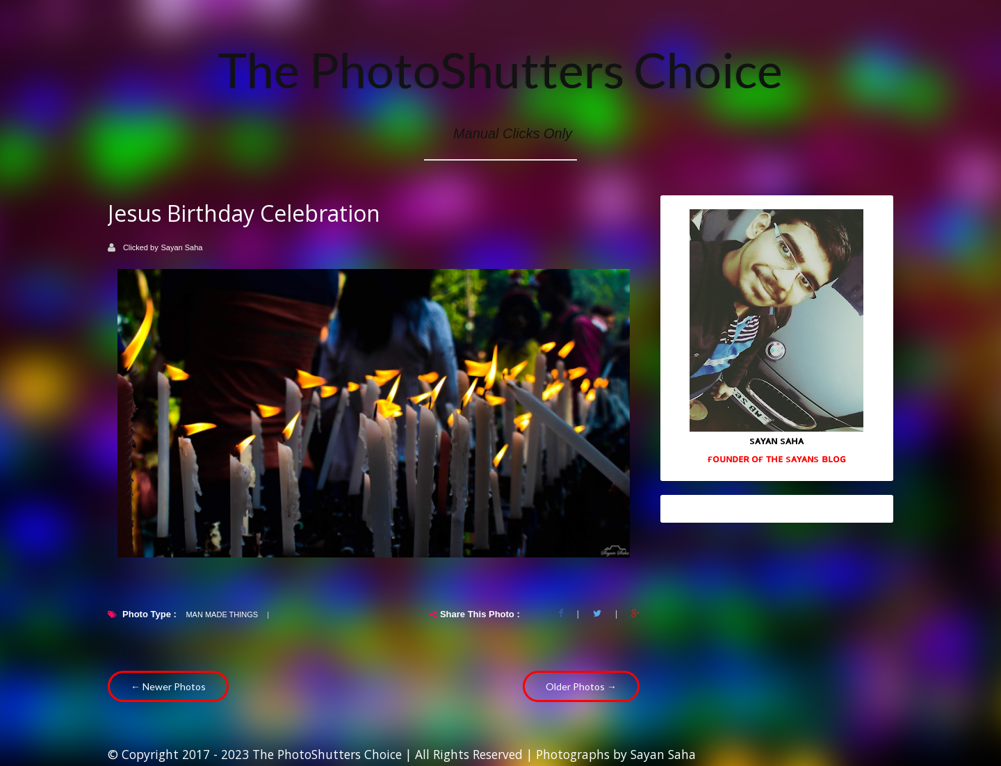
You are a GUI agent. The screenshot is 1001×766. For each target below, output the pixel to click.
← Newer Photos (168, 686)
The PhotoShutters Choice (500, 69)
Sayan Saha (182, 247)
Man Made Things (222, 614)
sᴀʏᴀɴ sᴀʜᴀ (776, 440)
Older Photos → (581, 686)
